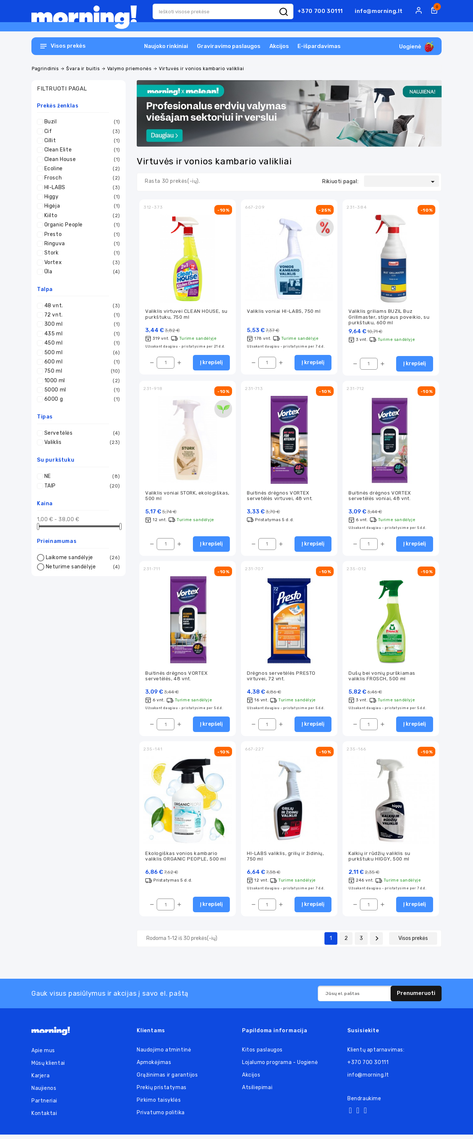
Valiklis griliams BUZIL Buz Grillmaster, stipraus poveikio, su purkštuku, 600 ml (388, 317)
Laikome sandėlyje (82, 557)
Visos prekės (413, 943)
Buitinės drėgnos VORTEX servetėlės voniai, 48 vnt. (379, 497)
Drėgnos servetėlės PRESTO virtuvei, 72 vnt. (281, 678)
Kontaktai (44, 1118)
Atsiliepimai (257, 1092)
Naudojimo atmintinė (164, 1054)
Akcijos (279, 46)
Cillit (80, 140)
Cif (80, 131)
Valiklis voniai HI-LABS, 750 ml (284, 312)
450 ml (80, 343)
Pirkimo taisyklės (159, 1104)
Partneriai (44, 1105)
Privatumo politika (161, 1117)
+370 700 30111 (320, 11)
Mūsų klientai (48, 1067)
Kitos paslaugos (262, 1054)
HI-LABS (80, 187)
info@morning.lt (379, 11)
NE (80, 476)
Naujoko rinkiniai (166, 46)
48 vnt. (80, 305)
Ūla (80, 272)
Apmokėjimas (154, 1067)
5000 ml (80, 390)
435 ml (80, 334)
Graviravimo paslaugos (229, 46)
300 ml (80, 324)
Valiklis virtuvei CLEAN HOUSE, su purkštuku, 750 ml (186, 314)
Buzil (80, 122)
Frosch (80, 178)
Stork (80, 253)
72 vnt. (80, 315)
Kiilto (80, 215)
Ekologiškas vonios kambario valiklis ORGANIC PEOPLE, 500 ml (185, 859)
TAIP (80, 486)
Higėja (80, 206)
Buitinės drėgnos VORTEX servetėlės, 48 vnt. (176, 678)
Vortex (80, 262)
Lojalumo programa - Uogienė (280, 1067)
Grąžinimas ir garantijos (167, 1079)
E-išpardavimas (319, 46)
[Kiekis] (165, 364)
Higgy (80, 197)
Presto (80, 234)
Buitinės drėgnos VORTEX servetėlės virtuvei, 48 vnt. (280, 497)
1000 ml (80, 380)
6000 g (80, 399)
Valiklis (80, 442)
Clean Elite (80, 150)
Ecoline (80, 168)
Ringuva (80, 243)
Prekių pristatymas (162, 1092)
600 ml (80, 362)
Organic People (80, 225)
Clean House (80, 159)
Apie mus (43, 1055)
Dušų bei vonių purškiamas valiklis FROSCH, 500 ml (381, 678)
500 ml (80, 352)
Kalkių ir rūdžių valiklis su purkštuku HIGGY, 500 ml (379, 859)
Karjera (40, 1080)
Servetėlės (80, 433)
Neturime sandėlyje (82, 567)
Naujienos (43, 1093)
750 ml (80, 371)
